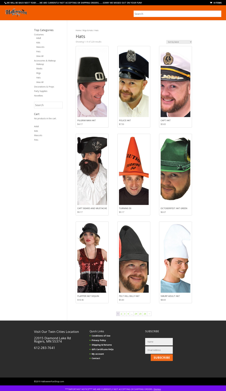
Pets (38, 51)
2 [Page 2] (121, 313)
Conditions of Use (101, 335)
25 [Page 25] (140, 313)
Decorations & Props (44, 86)
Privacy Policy (99, 340)
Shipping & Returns (102, 344)
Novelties (38, 95)
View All (39, 56)
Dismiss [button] (157, 389)
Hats (38, 77)
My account (98, 353)
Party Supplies (40, 91)
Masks (39, 68)
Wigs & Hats (88, 30)
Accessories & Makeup (45, 60)
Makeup (40, 64)
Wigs (38, 73)
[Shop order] (179, 42)
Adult (38, 38)
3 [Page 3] (124, 313)
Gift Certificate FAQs (103, 349)
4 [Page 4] (128, 313)
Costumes (39, 34)
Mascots (40, 47)
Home (78, 30)
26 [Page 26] (145, 313)
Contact (96, 358)
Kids (38, 42)
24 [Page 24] (136, 313)
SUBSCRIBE (162, 358)
